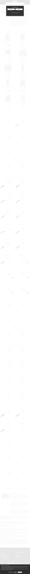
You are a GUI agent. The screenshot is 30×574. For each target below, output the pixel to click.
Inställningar (10, 572)
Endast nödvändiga (15, 572)
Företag (11, 9)
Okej (20, 572)
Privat (19, 9)
